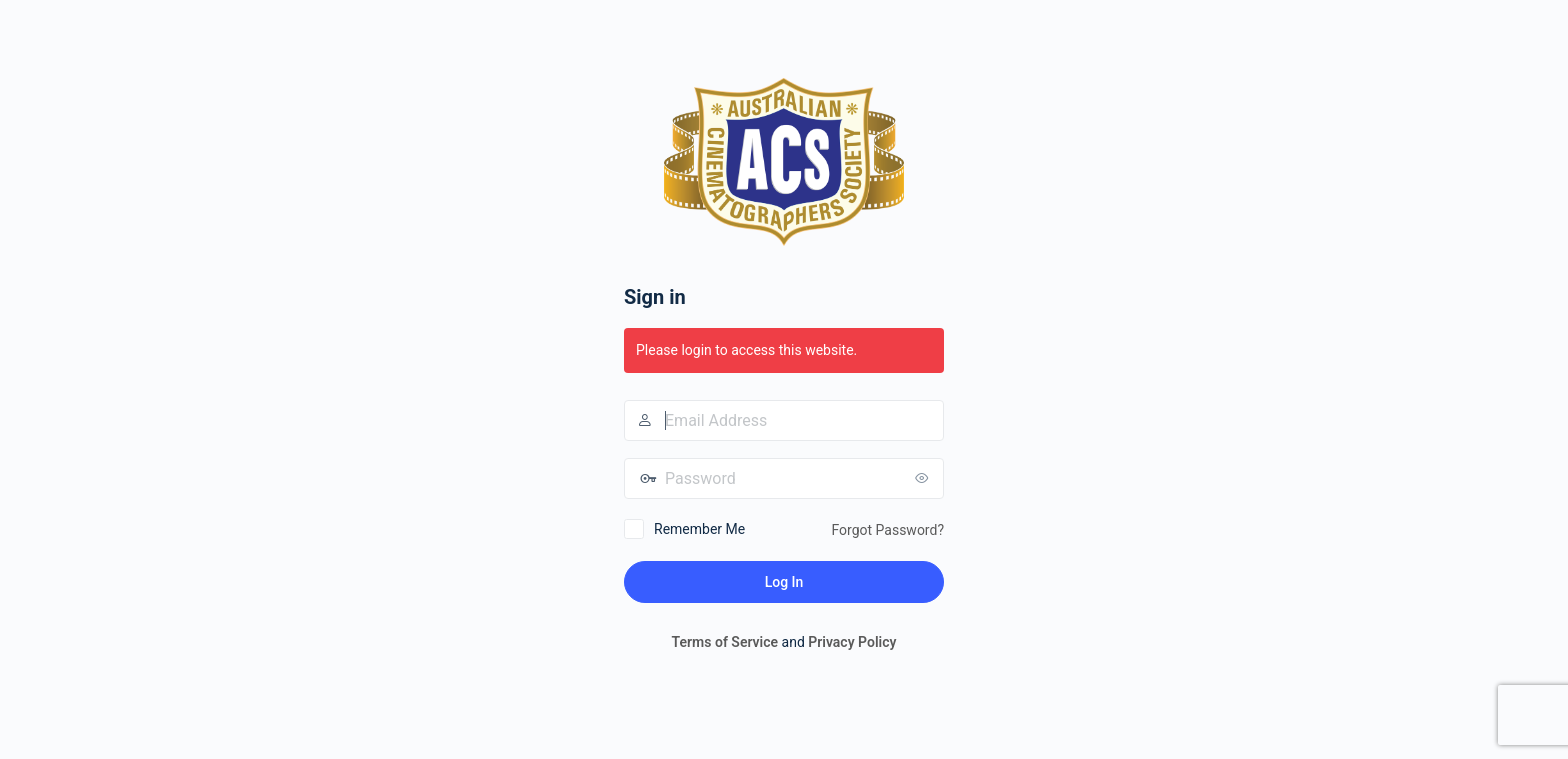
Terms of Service (725, 642)
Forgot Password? (887, 530)
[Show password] (924, 478)
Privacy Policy (852, 642)
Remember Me (699, 529)
